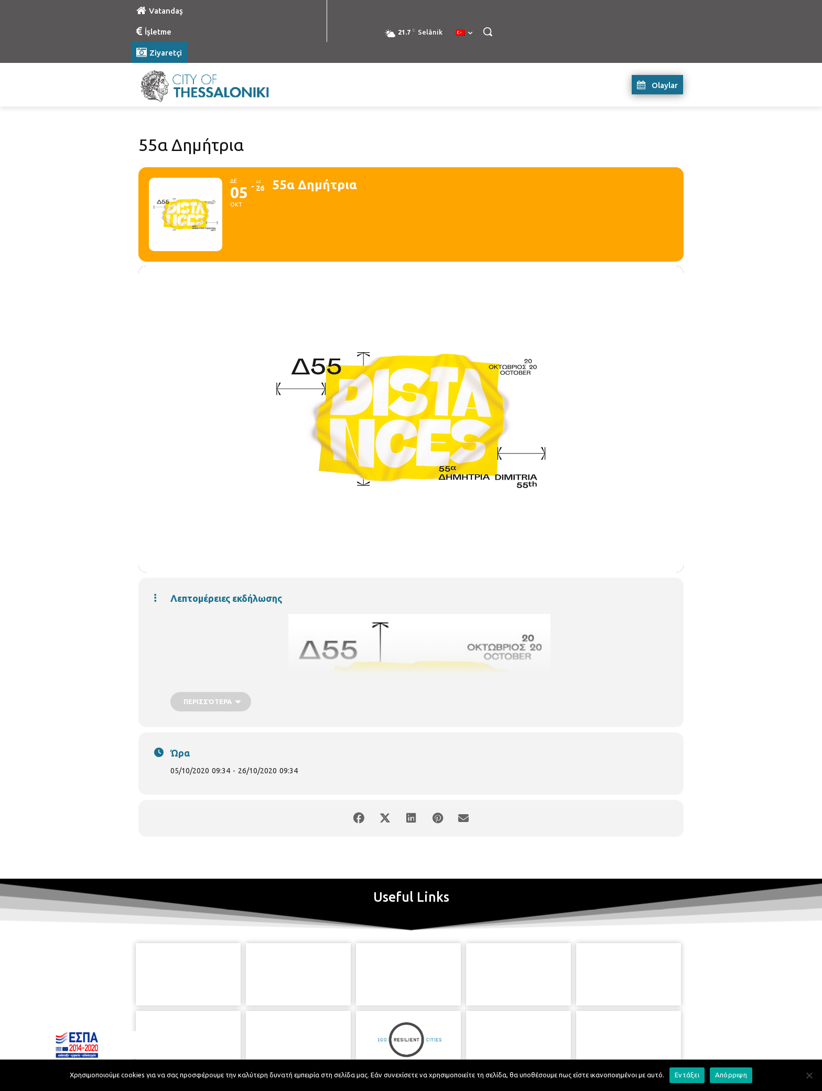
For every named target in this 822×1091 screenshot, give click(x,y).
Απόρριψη (731, 1074)
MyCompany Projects (655, 1058)
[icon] (458, 1033)
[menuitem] (464, 33)
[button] (487, 31)
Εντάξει (687, 1074)
